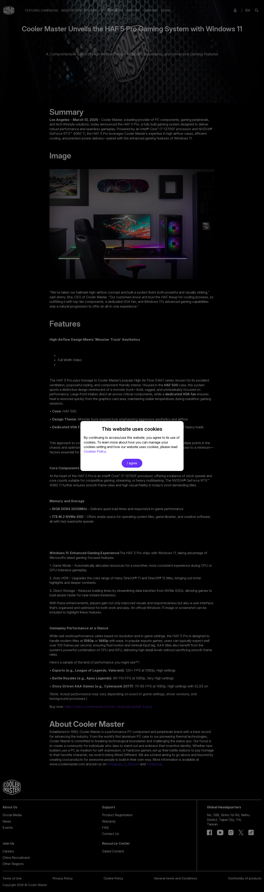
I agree (132, 463)
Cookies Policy (95, 451)
